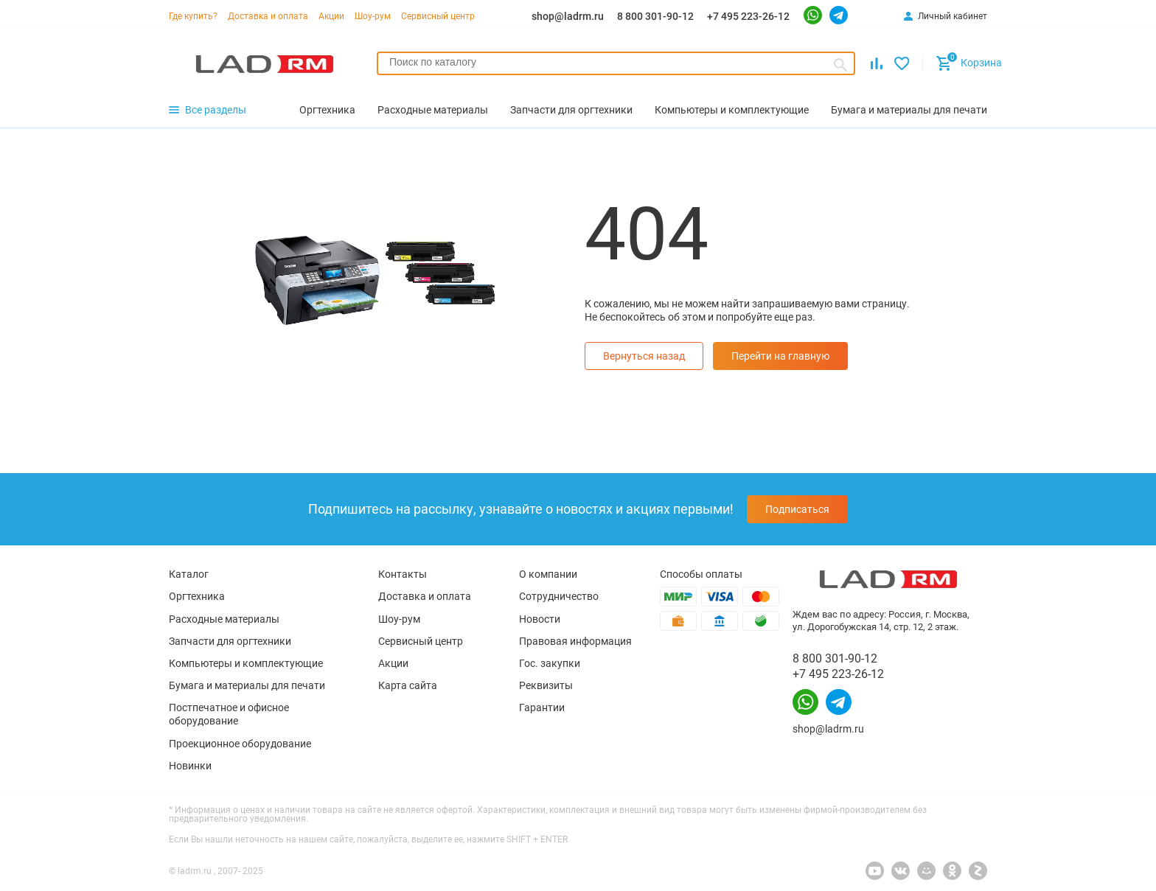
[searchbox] (616, 62)
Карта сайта (407, 685)
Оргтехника (197, 596)
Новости (539, 619)
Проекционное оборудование (240, 744)
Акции (331, 16)
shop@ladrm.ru (568, 16)
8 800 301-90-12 (655, 16)
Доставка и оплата (268, 16)
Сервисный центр (438, 16)
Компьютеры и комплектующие (246, 663)
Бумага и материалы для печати (247, 685)
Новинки (190, 766)
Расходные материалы (224, 619)
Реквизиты (546, 685)
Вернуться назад (644, 356)
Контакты (402, 574)
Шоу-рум (373, 16)
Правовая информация (575, 641)
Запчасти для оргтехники (230, 641)
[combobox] (616, 63)
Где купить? (193, 16)
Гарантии (542, 707)
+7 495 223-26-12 (748, 16)
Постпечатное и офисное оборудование (229, 714)
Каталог (189, 574)
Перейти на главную (780, 356)
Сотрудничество (559, 596)
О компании (548, 574)
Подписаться (797, 509)
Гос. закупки (549, 663)
